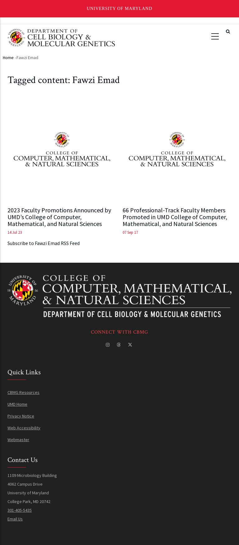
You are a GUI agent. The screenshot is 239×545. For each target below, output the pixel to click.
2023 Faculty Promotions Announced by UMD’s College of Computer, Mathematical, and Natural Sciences (59, 217)
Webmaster (18, 439)
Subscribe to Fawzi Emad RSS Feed (43, 243)
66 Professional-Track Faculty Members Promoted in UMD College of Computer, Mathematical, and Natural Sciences (175, 217)
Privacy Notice (20, 416)
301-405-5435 (19, 510)
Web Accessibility (23, 428)
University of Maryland (119, 8)
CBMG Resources (23, 392)
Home (8, 57)
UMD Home (17, 404)
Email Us (15, 519)
